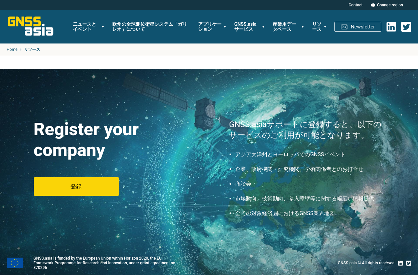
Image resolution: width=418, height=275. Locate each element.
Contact (356, 5)
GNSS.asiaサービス (245, 26)
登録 (76, 186)
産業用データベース (284, 26)
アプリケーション (210, 26)
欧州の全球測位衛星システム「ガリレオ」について (149, 26)
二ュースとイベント (84, 26)
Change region (390, 5)
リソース (316, 26)
